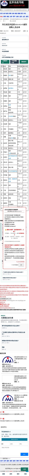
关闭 (21, 264)
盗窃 (9, 105)
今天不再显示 (14, 264)
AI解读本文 (4, 61)
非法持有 (10, 116)
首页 (1, 13)
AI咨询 (24, 469)
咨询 (11, 474)
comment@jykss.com (12, 300)
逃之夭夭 (6, 31)
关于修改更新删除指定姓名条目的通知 (12, 241)
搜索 (3, 474)
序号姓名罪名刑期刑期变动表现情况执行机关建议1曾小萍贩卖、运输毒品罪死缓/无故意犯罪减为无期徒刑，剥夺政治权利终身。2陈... (14, 406)
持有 (12, 138)
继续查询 (23, 61)
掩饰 (9, 179)
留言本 (13, 308)
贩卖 (9, 88)
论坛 (1, 16)
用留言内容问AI (14, 439)
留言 (18, 474)
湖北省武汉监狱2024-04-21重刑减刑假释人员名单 (20, 358)
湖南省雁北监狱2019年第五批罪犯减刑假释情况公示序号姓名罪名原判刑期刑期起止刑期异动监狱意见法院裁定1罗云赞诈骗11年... (14, 389)
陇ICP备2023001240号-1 (22, 471)
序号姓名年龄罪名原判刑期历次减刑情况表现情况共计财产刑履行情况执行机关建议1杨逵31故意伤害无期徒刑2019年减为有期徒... (14, 369)
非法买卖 (10, 171)
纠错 (25, 474)
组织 (9, 75)
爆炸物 (15, 171)
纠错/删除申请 (14, 61)
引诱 (9, 153)
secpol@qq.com (21, 300)
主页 (1, 19)
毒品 (12, 88)
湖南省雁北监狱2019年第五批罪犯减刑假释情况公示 (20, 378)
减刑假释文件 (9, 366)
